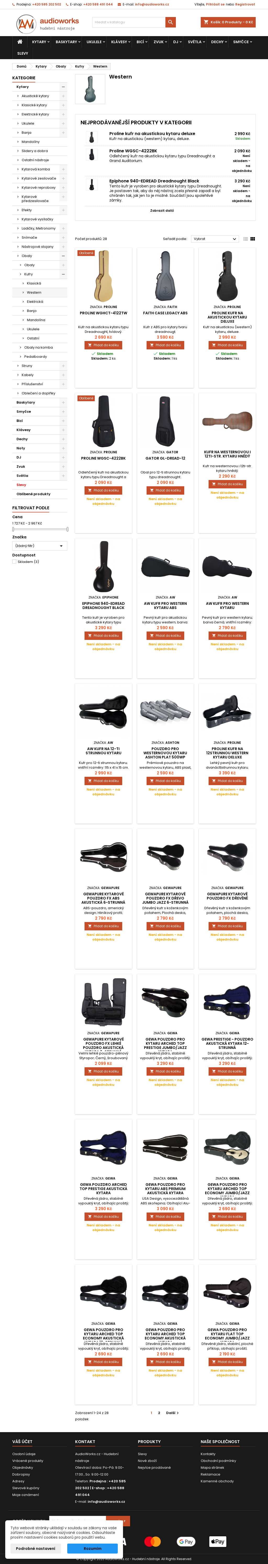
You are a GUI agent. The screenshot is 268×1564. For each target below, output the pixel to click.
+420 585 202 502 (46, 4)
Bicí (140, 41)
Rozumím (93, 1548)
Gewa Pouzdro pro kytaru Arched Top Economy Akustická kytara (165, 1336)
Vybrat (216, 239)
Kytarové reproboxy (38, 187)
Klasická (34, 283)
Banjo (32, 310)
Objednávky (22, 1467)
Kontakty (208, 1453)
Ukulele (94, 41)
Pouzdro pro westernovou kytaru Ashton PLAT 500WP (165, 753)
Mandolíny (31, 141)
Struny (27, 365)
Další (173, 1412)
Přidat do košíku (103, 345)
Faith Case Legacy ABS (165, 313)
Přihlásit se (215, 4)
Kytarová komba (36, 169)
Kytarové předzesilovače (35, 198)
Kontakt (85, 1442)
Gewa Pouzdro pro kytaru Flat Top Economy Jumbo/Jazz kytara (227, 1336)
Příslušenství (32, 384)
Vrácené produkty (27, 1460)
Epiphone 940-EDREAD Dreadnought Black (154, 181)
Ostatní (33, 338)
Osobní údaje (24, 1453)
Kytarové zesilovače (39, 178)
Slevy (22, 53)
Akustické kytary (35, 95)
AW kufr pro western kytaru (227, 605)
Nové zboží (147, 1460)
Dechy (217, 41)
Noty (20, 448)
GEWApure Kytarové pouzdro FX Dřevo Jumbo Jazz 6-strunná (165, 898)
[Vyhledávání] (134, 22)
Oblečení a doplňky (38, 393)
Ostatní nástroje (35, 160)
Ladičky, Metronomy (38, 228)
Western (34, 292)
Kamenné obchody (217, 1481)
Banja (26, 132)
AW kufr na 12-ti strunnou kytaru (103, 751)
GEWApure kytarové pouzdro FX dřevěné (227, 896)
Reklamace (210, 1474)
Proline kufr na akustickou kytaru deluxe (152, 134)
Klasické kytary (34, 105)
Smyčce (241, 41)
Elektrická (35, 301)
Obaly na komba (38, 347)
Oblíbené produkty (33, 493)
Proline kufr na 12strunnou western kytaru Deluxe (227, 753)
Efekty (27, 210)
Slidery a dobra (35, 150)
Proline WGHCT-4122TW (103, 313)
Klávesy (119, 41)
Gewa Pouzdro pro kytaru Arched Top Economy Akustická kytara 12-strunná (103, 1336)
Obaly (27, 255)
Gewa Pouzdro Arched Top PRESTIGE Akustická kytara (103, 1189)
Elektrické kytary (35, 114)
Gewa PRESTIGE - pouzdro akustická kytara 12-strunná (227, 1043)
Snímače (29, 237)
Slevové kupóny (25, 1487)
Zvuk (159, 41)
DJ (175, 41)
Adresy (18, 1481)
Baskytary (66, 41)
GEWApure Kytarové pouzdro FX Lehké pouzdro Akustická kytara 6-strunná (103, 1045)
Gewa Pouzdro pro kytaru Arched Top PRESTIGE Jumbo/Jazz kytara (165, 1045)
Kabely (28, 374)
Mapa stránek (212, 1467)
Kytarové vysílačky (37, 219)
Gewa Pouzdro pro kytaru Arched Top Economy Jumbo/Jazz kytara (227, 1191)
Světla (195, 41)
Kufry (28, 274)
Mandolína (36, 319)
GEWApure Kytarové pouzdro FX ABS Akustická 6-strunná (103, 898)
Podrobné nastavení (35, 1548)
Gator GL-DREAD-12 (165, 458)
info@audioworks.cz (152, 4)
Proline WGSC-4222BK (133, 151)
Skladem (28, 561)
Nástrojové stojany (37, 246)
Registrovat (245, 4)
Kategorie (23, 78)
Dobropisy (21, 1474)
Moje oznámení (25, 1494)
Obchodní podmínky (218, 1460)
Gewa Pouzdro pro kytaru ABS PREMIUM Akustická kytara (165, 1189)
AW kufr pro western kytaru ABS (165, 605)
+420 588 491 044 (98, 4)
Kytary (39, 41)
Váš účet (22, 1442)
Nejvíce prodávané (154, 1467)
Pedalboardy (35, 356)
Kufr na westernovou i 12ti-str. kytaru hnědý (227, 454)
